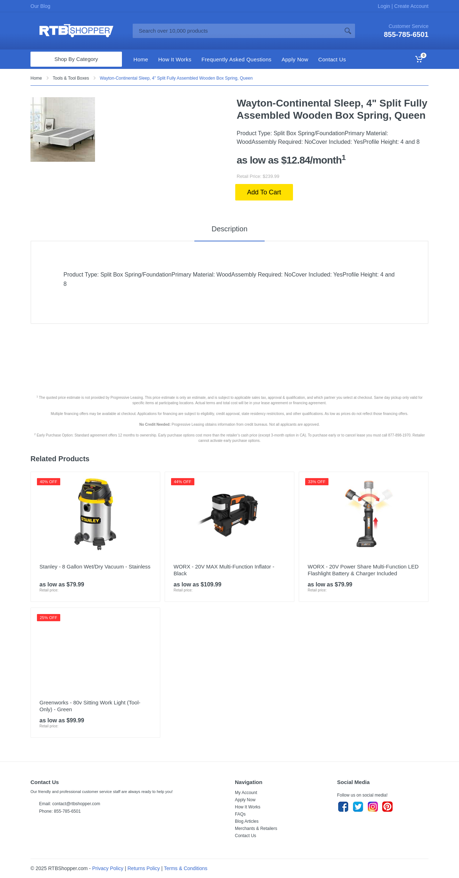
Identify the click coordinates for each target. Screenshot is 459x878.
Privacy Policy (107, 868)
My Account (246, 792)
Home (36, 78)
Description (229, 229)
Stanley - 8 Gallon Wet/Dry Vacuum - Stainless (95, 566)
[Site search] (237, 31)
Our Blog (40, 6)
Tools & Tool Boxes (71, 78)
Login (385, 6)
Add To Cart (264, 192)
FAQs (240, 814)
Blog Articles (247, 821)
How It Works (247, 806)
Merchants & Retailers (256, 828)
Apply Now (245, 799)
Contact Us (245, 835)
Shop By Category (76, 59)
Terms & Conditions (185, 868)
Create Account (411, 6)
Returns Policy (144, 868)
